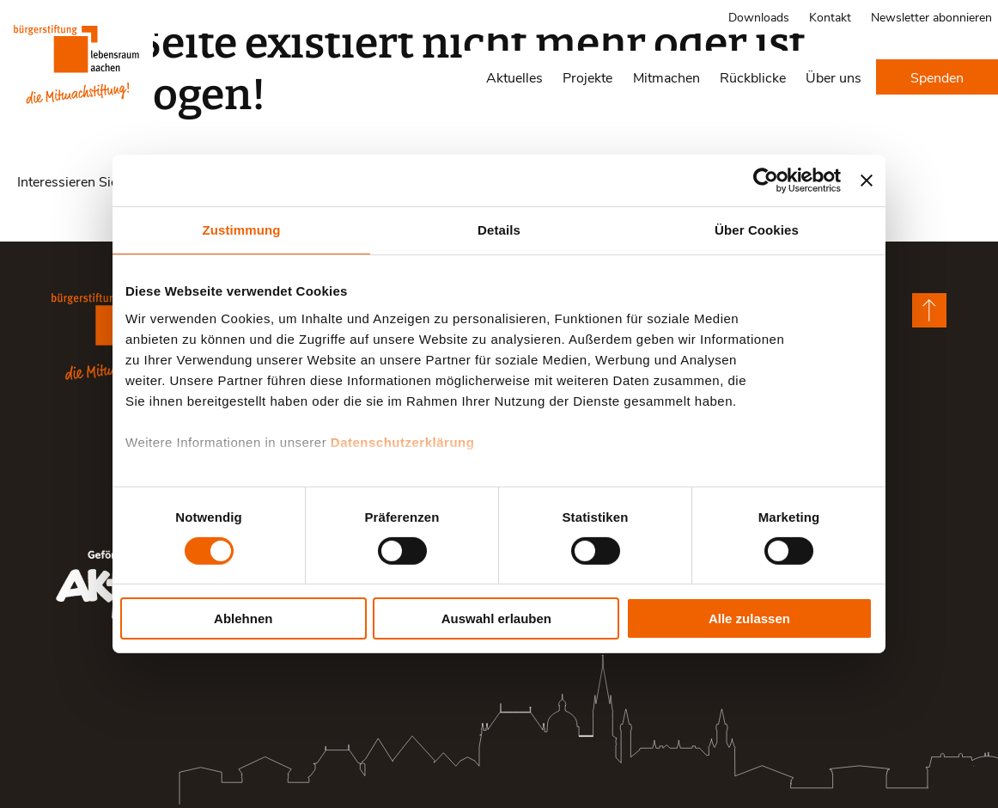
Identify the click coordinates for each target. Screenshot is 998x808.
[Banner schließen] (867, 180)
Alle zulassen (749, 618)
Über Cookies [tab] (757, 230)
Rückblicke (753, 77)
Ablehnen (243, 618)
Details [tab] (499, 230)
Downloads (758, 17)
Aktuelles (514, 77)
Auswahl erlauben (496, 618)
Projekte (587, 77)
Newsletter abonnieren (931, 17)
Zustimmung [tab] (242, 230)
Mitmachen (666, 77)
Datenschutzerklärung (403, 441)
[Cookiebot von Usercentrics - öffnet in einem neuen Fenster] (766, 180)
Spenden (937, 77)
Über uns (833, 77)
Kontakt (830, 17)
